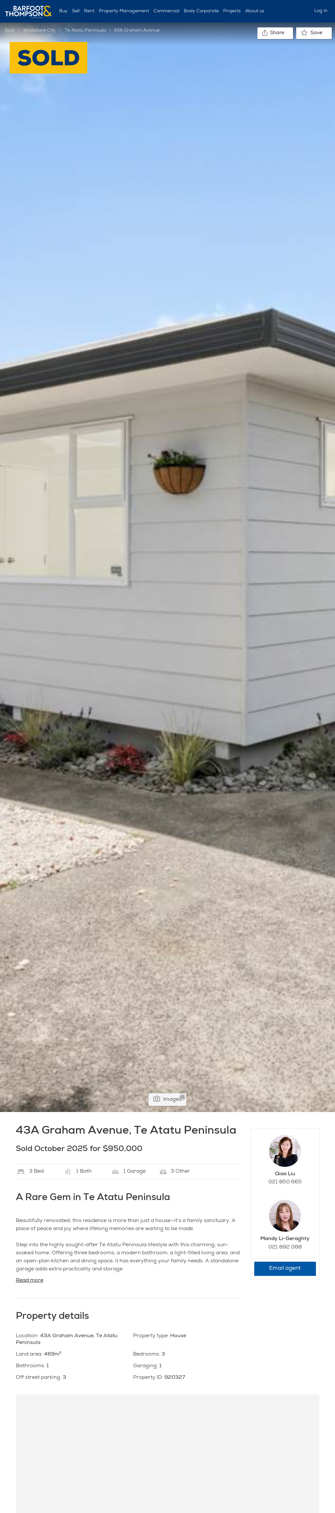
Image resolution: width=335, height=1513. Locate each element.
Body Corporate (201, 11)
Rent (89, 11)
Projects (232, 11)
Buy (63, 11)
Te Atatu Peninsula (85, 30)
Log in (321, 11)
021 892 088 (285, 1247)
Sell (75, 11)
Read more (29, 1280)
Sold (9, 30)
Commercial (166, 11)
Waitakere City (39, 30)
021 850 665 (285, 1182)
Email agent (285, 1268)
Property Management (124, 11)
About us (254, 11)
